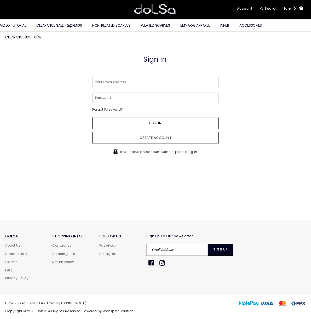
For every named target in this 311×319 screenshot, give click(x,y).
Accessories (250, 25)
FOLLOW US (110, 236)
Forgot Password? (107, 109)
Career (11, 262)
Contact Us (62, 245)
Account (245, 8)
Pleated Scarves (155, 25)
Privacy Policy (16, 278)
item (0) (293, 8)
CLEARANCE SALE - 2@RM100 (59, 25)
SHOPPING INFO (67, 236)
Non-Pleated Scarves (111, 25)
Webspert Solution (118, 311)
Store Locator (16, 254)
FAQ (8, 270)
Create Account (155, 137)
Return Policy (63, 262)
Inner (224, 25)
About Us (12, 245)
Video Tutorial (13, 25)
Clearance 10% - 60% (23, 37)
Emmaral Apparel (195, 25)
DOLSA (11, 236)
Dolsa (42, 311)
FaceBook (107, 245)
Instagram (108, 254)
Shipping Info (63, 254)
